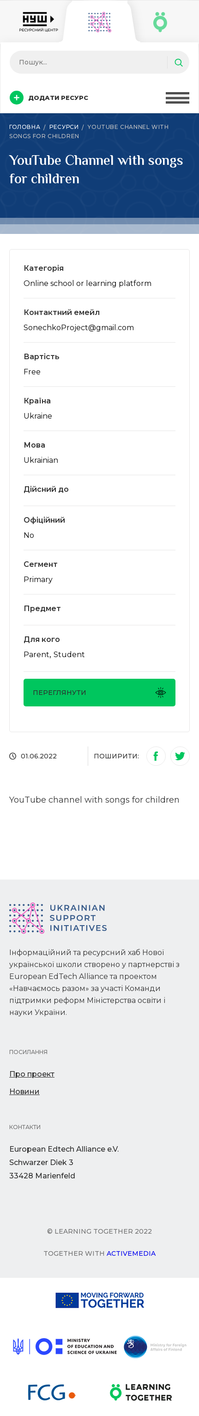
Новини (24, 1091)
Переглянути (99, 692)
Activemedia (131, 1253)
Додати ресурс (49, 98)
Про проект (31, 1074)
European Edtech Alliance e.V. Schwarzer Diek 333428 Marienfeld (64, 1162)
